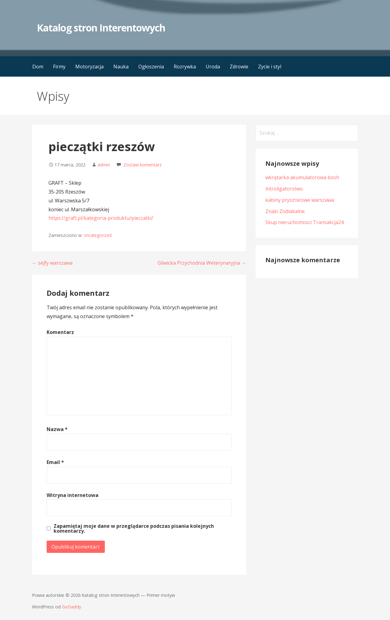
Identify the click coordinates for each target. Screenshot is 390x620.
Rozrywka (185, 66)
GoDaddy (71, 607)
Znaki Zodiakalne (285, 211)
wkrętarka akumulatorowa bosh (302, 177)
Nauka (121, 66)
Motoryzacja (89, 66)
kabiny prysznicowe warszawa (299, 200)
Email (55, 462)
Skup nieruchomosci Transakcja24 (304, 222)
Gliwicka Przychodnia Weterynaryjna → (202, 262)
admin (104, 165)
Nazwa (57, 429)
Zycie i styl (269, 66)
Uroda (213, 66)
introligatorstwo (284, 188)
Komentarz (60, 332)
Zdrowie (239, 66)
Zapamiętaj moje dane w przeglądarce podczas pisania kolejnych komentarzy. (134, 528)
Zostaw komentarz (142, 165)
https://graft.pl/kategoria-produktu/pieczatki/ (100, 218)
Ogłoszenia (151, 66)
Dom (37, 66)
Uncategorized (98, 235)
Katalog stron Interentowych (101, 27)
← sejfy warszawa (52, 262)
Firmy (59, 66)
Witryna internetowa (72, 495)
